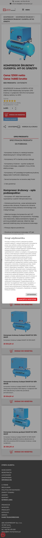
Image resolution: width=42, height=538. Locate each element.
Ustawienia (31, 295)
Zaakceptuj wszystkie (27, 299)
